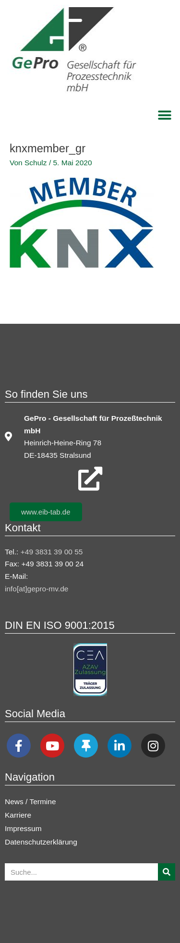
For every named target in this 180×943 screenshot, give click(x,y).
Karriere (18, 815)
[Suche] (166, 872)
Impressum (23, 828)
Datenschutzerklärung (41, 842)
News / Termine (30, 801)
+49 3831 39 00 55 (52, 552)
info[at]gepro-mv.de (36, 589)
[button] (164, 115)
